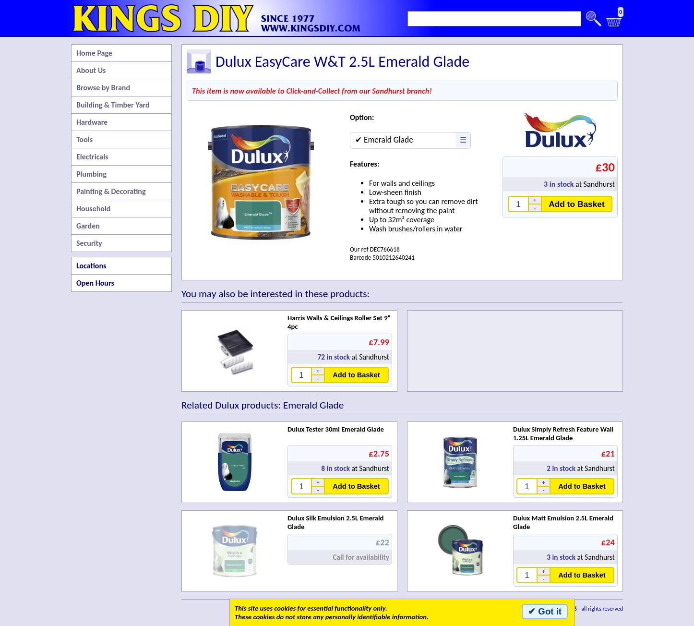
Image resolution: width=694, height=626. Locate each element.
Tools (84, 139)
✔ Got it (545, 611)
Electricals (92, 156)
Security (89, 243)
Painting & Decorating (111, 191)
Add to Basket (577, 204)
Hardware (92, 122)
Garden (88, 225)
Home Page (94, 53)
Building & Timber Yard (113, 104)
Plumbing (91, 174)
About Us (91, 70)
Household (93, 208)
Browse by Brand (103, 87)
